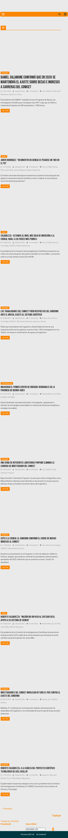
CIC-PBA (48, 167)
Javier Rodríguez (20, 170)
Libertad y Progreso (7, 473)
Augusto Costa (47, 775)
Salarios (3, 702)
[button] (41, 834)
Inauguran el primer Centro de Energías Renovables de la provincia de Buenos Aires (28, 388)
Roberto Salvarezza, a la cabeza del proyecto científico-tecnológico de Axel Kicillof (28, 770)
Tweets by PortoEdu (10, 821)
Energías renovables (8, 397)
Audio (4, 156)
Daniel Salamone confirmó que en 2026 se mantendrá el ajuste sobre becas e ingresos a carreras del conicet (30, 82)
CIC (43, 91)
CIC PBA (48, 242)
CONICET (49, 91)
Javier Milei (9, 170)
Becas (44, 318)
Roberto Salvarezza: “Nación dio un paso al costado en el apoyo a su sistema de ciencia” (28, 618)
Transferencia (7, 383)
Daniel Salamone (26, 321)
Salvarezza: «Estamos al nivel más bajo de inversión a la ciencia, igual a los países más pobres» (27, 237)
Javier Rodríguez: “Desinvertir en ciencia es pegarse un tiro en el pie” (30, 161)
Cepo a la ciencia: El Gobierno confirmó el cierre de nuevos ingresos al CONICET (28, 540)
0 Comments (32, 91)
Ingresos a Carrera (15, 94)
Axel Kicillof (46, 394)
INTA (2, 170)
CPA (54, 91)
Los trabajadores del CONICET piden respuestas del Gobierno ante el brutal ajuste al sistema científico (29, 313)
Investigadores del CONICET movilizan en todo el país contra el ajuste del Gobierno (30, 694)
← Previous (6, 808)
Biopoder (5, 73)
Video (4, 613)
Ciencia (54, 167)
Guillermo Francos (18, 548)
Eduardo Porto (20, 91)
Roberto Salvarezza (33, 170)
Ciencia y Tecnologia (53, 545)
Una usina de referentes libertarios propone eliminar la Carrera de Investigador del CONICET (27, 464)
